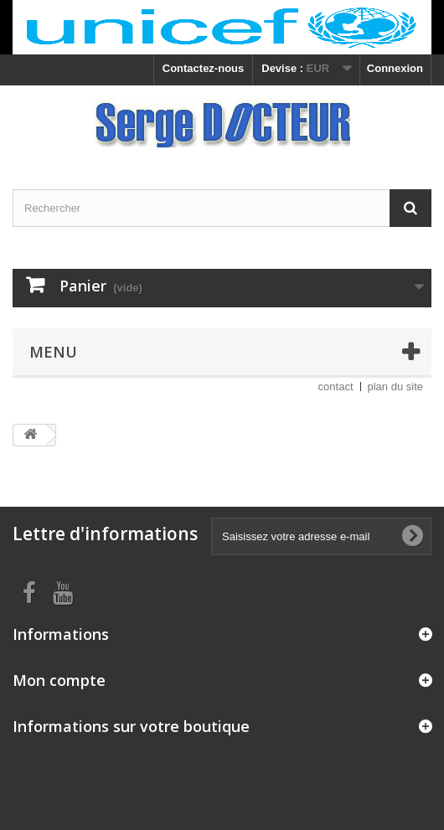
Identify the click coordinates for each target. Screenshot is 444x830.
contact (336, 386)
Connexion (395, 68)
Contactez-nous (204, 68)
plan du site (396, 386)
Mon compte (59, 680)
